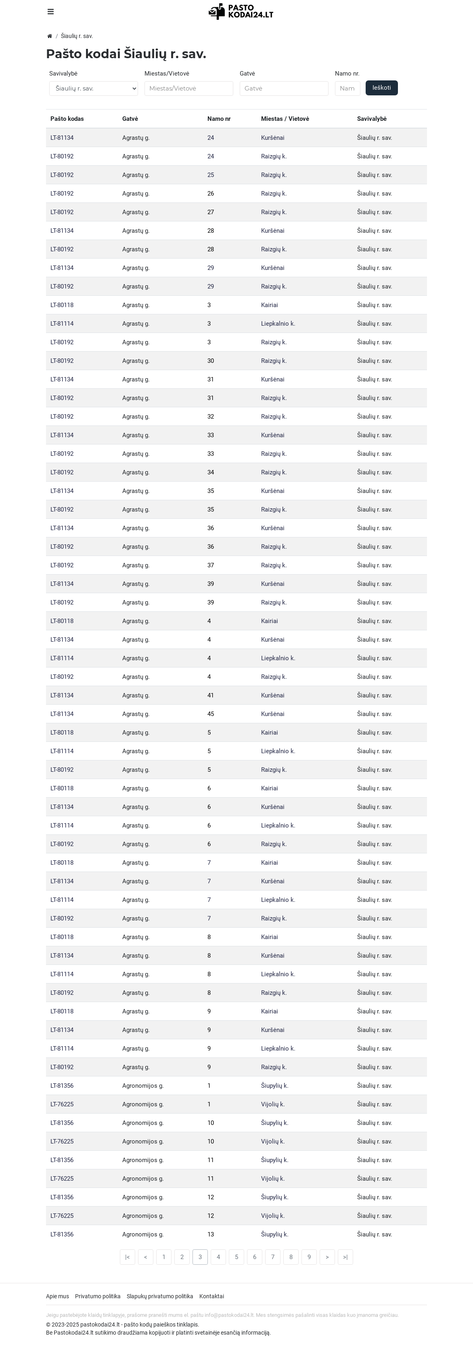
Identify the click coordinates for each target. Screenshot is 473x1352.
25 (210, 175)
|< (127, 1257)
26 (210, 193)
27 (210, 212)
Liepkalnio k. (278, 323)
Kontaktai (211, 1296)
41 (210, 695)
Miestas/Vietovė (166, 73)
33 (210, 435)
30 (210, 360)
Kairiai (269, 305)
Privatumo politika (98, 1296)
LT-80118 (61, 305)
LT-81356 (61, 1085)
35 (210, 491)
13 (210, 1234)
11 (210, 1160)
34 (210, 472)
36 (210, 528)
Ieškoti (382, 87)
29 (210, 268)
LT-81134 (61, 137)
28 (210, 230)
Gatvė (247, 73)
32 (210, 416)
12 (210, 1197)
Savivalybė (63, 73)
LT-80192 (61, 156)
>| (345, 1257)
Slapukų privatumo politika (160, 1296)
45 (210, 714)
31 (210, 379)
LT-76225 (61, 1104)
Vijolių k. (273, 1104)
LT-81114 (61, 323)
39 (210, 584)
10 (210, 1123)
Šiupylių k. (275, 1085)
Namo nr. (347, 73)
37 (210, 565)
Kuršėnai (273, 137)
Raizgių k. (274, 156)
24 (210, 137)
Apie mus (57, 1296)
